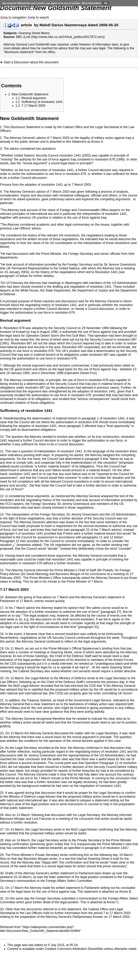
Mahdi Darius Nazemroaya (63, 25)
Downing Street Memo (34, 33)
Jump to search (38, 17)
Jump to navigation (13, 17)
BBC (19, 37)
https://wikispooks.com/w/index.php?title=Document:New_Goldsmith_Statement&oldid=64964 (40, 929)
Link (27, 37)
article (26, 25)
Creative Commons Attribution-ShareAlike (74, 949)
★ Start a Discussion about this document (29, 62)
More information (91, 3)
